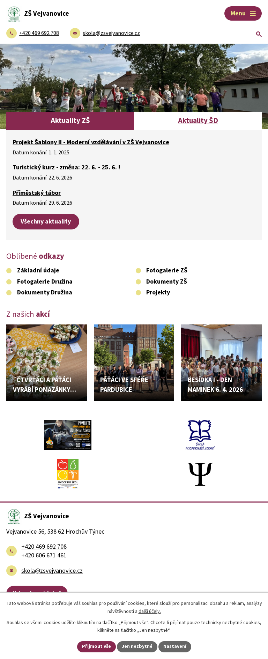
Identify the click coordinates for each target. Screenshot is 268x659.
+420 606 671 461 (44, 555)
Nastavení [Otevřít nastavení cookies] (174, 646)
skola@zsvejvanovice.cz (52, 570)
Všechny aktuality (46, 221)
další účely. (150, 611)
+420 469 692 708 (44, 546)
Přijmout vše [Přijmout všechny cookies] (96, 646)
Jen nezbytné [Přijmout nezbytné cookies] (137, 646)
